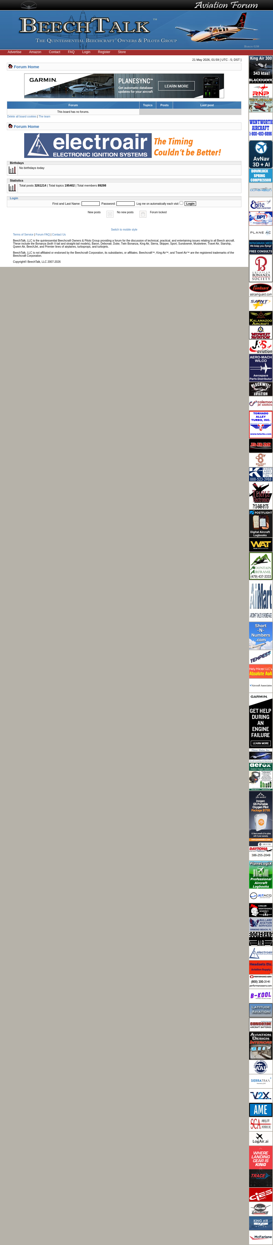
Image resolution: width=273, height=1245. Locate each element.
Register (104, 52)
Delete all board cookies (22, 116)
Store (122, 52)
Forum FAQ (43, 234)
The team (44, 116)
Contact (54, 52)
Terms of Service (23, 234)
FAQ (71, 52)
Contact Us (59, 234)
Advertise (14, 52)
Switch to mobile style (124, 229)
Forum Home (26, 66)
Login (86, 52)
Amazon (35, 52)
